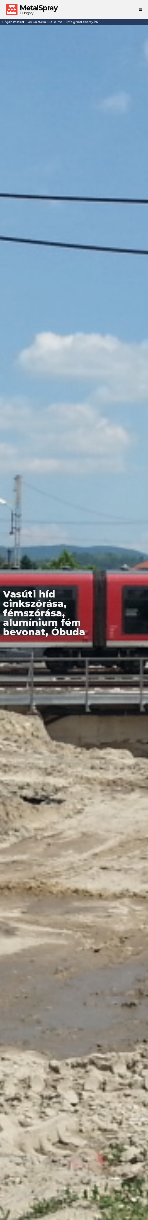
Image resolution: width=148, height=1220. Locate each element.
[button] (141, 9)
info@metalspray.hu (82, 22)
